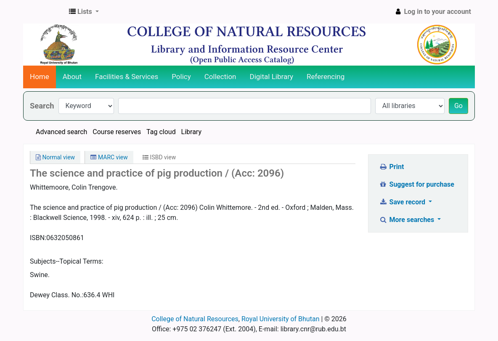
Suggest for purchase (416, 184)
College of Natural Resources (194, 319)
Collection (220, 76)
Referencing (325, 76)
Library (191, 132)
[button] (84, 11)
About (72, 76)
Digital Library (272, 76)
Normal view (55, 157)
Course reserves (117, 132)
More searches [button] (407, 220)
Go (458, 106)
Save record (403, 202)
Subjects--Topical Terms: (66, 261)
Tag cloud (161, 132)
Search (42, 105)
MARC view (108, 157)
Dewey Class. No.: (56, 295)
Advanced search (61, 132)
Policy (181, 76)
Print (391, 167)
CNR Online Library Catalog (45, 11)
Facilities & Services (126, 76)
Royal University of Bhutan (280, 319)
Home (39, 76)
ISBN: (38, 238)
